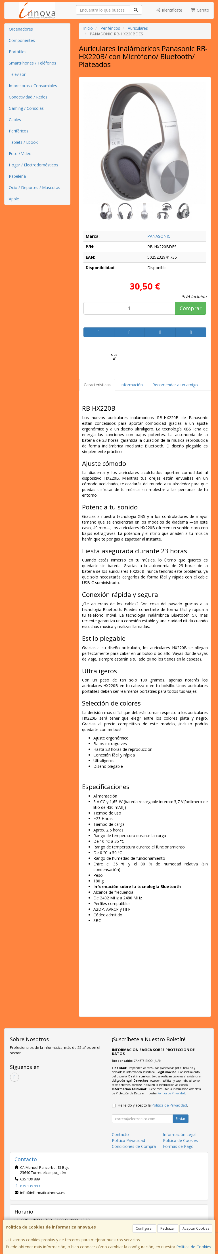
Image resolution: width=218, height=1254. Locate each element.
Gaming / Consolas (26, 108)
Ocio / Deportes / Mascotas (34, 187)
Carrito (200, 10)
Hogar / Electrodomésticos (33, 165)
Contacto (120, 1134)
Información (131, 384)
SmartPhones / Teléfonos (32, 63)
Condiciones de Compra (134, 1146)
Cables (15, 119)
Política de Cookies (193, 1246)
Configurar (144, 1228)
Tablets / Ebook (23, 142)
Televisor (17, 74)
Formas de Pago (178, 1146)
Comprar (191, 308)
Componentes (22, 40)
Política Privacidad (128, 1140)
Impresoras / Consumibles (33, 85)
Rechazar (167, 1228)
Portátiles (17, 51)
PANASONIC (158, 236)
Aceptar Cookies (196, 1228)
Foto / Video (20, 153)
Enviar (180, 1118)
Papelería (17, 176)
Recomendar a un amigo (175, 384)
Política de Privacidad (171, 1093)
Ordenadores (21, 29)
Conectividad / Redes (28, 97)
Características (97, 384)
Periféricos (18, 131)
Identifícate (169, 10)
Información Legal (179, 1134)
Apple (14, 199)
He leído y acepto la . (153, 1105)
